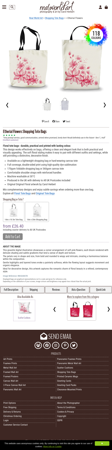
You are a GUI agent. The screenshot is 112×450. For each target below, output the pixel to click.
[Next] (104, 105)
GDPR (59, 420)
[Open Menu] (4, 7)
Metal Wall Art (10, 367)
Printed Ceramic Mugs (67, 376)
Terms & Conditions (66, 407)
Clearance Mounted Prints (69, 389)
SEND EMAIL (56, 336)
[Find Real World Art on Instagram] (55, 345)
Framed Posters (10, 376)
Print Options (9, 403)
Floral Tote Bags (22, 193)
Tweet (66, 121)
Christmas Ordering (12, 416)
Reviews (56, 289)
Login (6, 420)
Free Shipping (9, 407)
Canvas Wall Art (10, 380)
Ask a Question (78, 289)
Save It (45, 121)
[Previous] (7, 105)
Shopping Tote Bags (54, 18)
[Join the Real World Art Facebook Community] (38, 345)
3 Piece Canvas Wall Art (14, 385)
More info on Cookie (52, 446)
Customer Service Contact (15, 424)
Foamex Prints (10, 363)
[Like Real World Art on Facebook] (47, 345)
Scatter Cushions (65, 367)
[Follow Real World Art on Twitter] (73, 345)
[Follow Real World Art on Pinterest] (65, 345)
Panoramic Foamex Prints (69, 359)
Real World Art (36, 18)
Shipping (34, 289)
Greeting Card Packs (66, 385)
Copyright (61, 416)
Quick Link (100, 289)
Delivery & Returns (12, 411)
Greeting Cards (64, 380)
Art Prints (7, 359)
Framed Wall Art (11, 372)
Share (56, 121)
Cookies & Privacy (65, 411)
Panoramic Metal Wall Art (69, 363)
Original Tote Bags (45, 193)
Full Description (11, 289)
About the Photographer (68, 403)
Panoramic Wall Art (12, 389)
